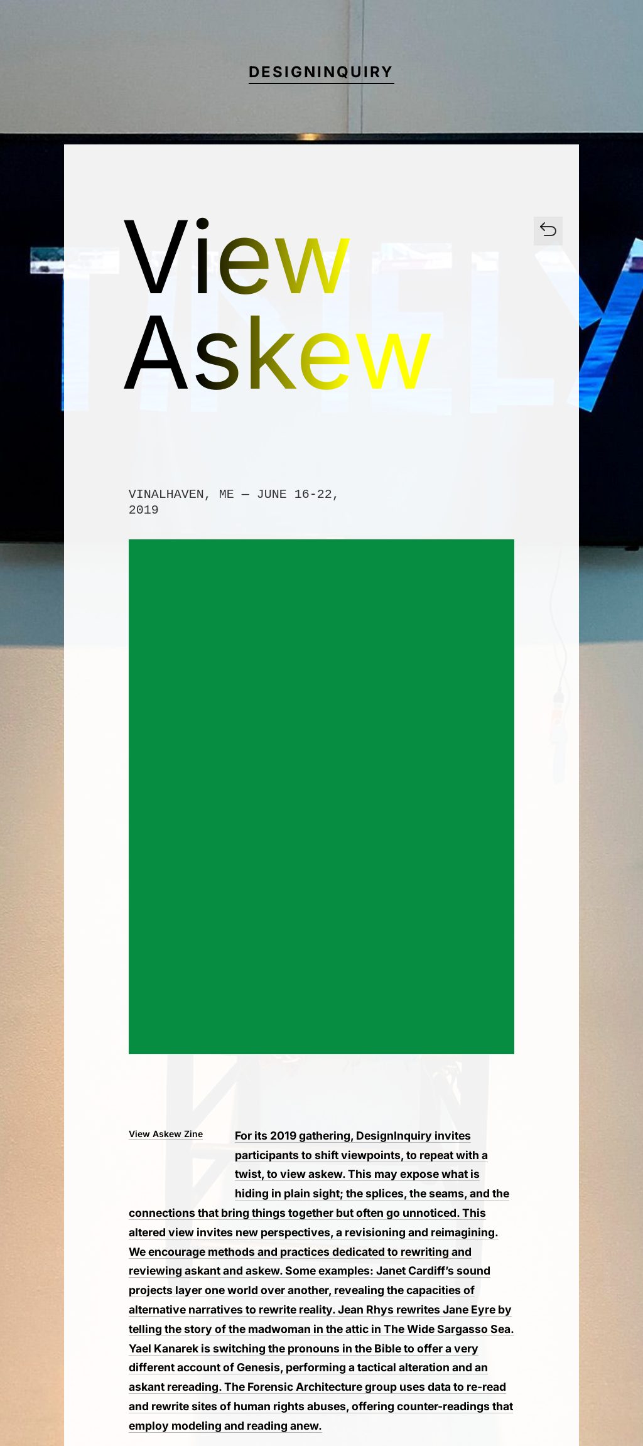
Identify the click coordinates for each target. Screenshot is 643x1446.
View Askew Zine (166, 1133)
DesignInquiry (321, 72)
